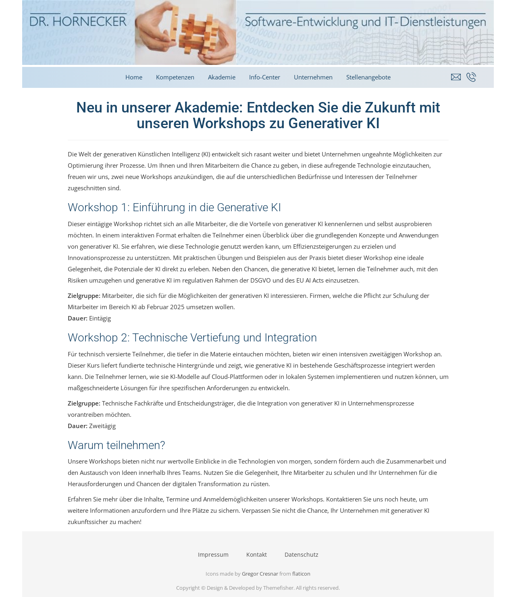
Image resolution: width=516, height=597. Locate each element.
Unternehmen (313, 77)
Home (133, 77)
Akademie (221, 77)
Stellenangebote (368, 77)
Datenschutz (301, 554)
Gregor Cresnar (260, 573)
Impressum (213, 554)
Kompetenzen (175, 77)
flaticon (301, 573)
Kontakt (256, 554)
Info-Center (264, 77)
